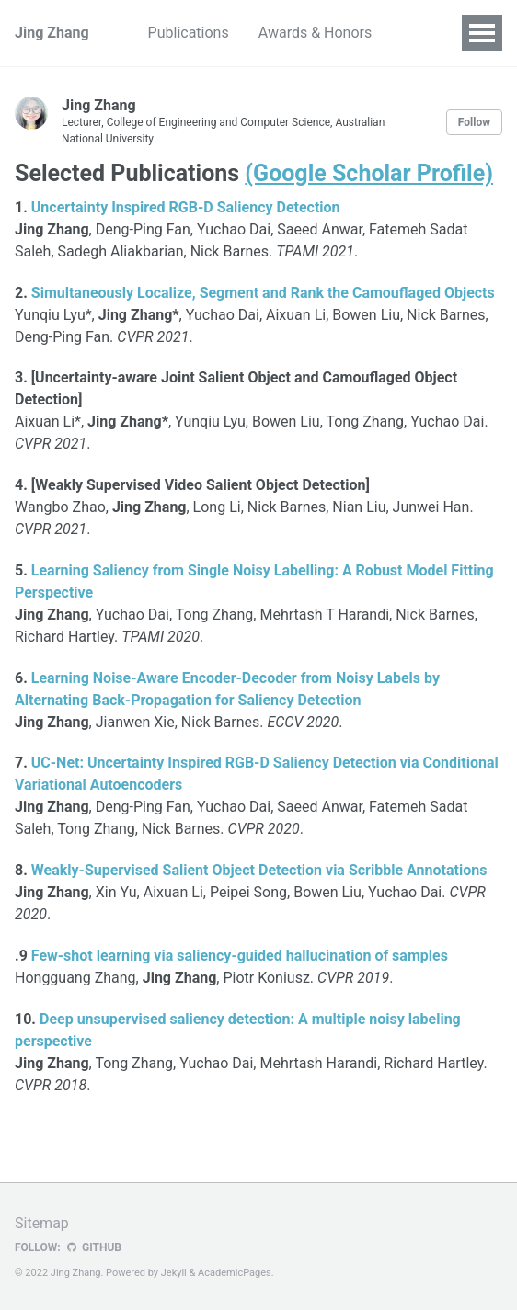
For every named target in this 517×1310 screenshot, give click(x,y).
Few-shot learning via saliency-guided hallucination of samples (239, 955)
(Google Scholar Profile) (369, 173)
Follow (474, 122)
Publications (188, 32)
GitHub (93, 1247)
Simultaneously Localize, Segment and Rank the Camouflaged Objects (263, 293)
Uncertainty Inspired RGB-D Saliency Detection (185, 207)
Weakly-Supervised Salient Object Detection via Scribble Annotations (259, 870)
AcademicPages (234, 1273)
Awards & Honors (315, 32)
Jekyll (174, 1273)
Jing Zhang (52, 32)
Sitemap (42, 1223)
